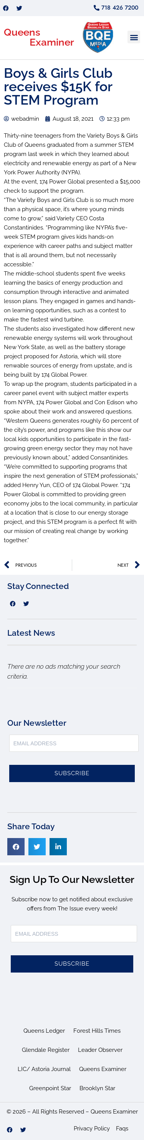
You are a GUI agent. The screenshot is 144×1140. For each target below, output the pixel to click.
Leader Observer (100, 1050)
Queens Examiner (102, 1069)
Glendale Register (46, 1050)
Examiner (52, 42)
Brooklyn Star (97, 1088)
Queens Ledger (44, 1030)
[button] (133, 37)
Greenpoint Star (50, 1088)
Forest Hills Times (97, 1030)
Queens (22, 32)
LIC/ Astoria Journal (44, 1069)
